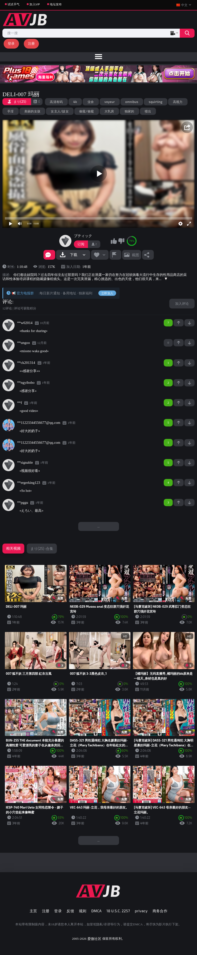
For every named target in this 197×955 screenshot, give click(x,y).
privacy (141, 911)
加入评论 (182, 303)
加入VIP (34, 4)
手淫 (10, 111)
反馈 (70, 911)
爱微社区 (94, 939)
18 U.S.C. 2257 (118, 911)
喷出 (148, 111)
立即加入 (107, 293)
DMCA (96, 911)
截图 (135, 255)
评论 (7, 301)
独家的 (129, 111)
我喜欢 (114, 241)
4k (75, 102)
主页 (33, 911)
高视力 (178, 102)
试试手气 (13, 4)
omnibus (131, 102)
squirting (155, 102)
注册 (31, 43)
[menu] (98, 56)
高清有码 (56, 102)
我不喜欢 (121, 241)
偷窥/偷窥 (86, 111)
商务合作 (160, 911)
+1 (178, 322)
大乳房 (109, 111)
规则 (82, 911)
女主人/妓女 (60, 111)
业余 (90, 102)
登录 (11, 43)
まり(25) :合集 (41, 548)
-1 (189, 322)
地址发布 (56, 4)
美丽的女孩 (32, 111)
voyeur (109, 102)
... (98, 526)
